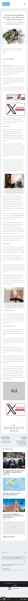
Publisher (10, 22)
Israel (19, 22)
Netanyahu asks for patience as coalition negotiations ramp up (13, 472)
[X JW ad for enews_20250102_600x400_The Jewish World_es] (15, 115)
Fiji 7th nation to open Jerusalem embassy (11, 494)
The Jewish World (9, 583)
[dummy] (14, 400)
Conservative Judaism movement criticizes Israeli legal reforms (13, 515)
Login (25, 552)
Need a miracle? (9, 537)
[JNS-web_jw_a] (15, 99)
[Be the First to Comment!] (13, 558)
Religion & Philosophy (15, 24)
